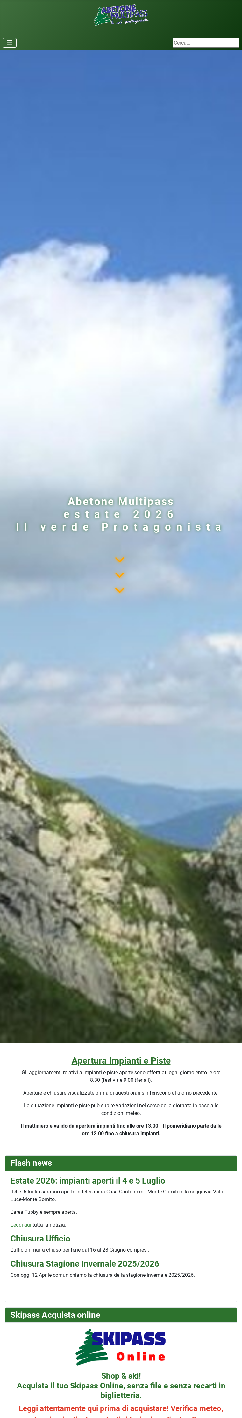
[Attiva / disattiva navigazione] (10, 43)
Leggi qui (21, 1225)
